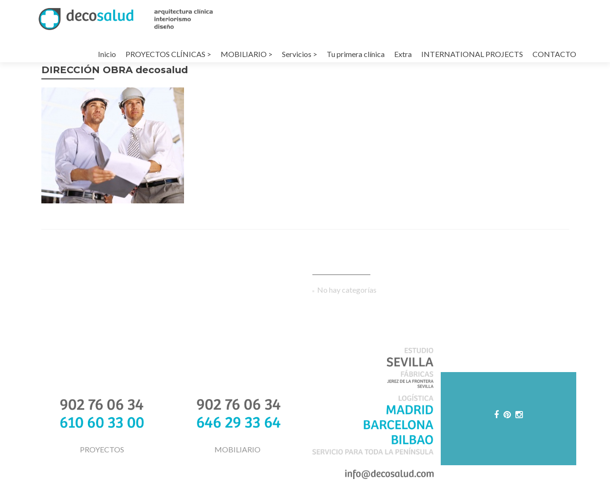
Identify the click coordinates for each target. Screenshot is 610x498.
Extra (403, 53)
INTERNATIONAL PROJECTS (472, 53)
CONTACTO (554, 53)
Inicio (107, 53)
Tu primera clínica (356, 53)
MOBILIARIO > (246, 53)
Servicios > (299, 53)
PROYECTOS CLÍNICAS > (168, 53)
